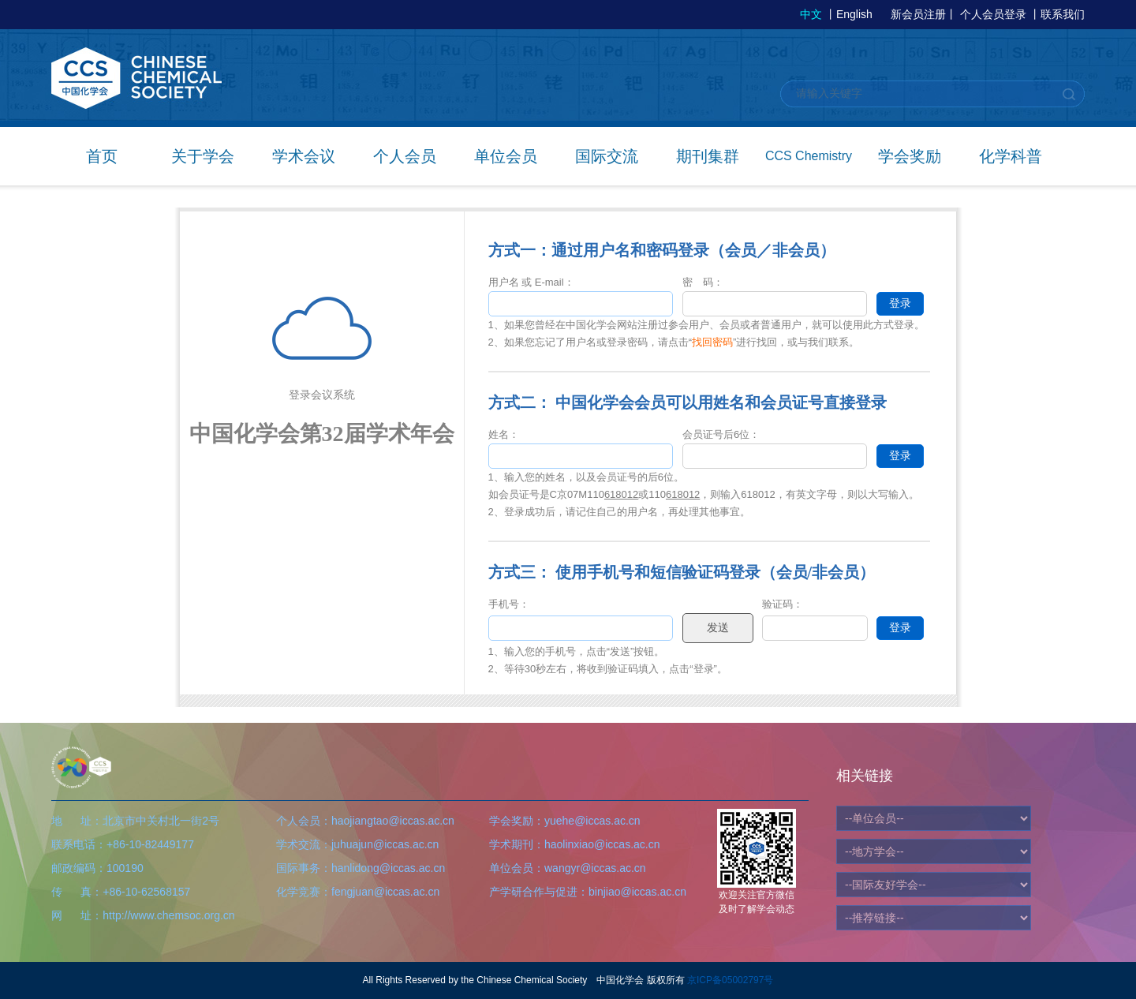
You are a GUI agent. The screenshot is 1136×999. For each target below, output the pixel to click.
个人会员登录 (993, 14)
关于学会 (202, 156)
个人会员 (404, 156)
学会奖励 (909, 156)
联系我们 (1063, 14)
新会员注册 (918, 14)
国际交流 (606, 156)
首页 (102, 156)
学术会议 (303, 156)
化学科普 (1010, 156)
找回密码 (712, 342)
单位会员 (505, 156)
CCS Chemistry (808, 156)
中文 (811, 14)
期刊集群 (707, 156)
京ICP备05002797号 (730, 980)
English (854, 14)
